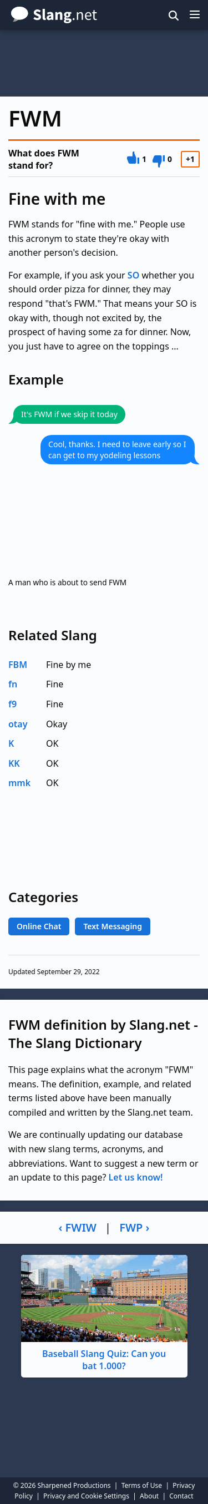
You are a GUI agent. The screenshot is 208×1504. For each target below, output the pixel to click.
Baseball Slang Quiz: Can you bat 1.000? (104, 1313)
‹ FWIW (78, 1227)
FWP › (134, 1227)
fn (12, 684)
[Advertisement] (104, 63)
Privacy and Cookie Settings (86, 1496)
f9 (12, 704)
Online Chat (39, 926)
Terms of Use (141, 1485)
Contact (181, 1496)
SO (133, 275)
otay (18, 724)
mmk (19, 783)
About (149, 1496)
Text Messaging (112, 926)
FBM (17, 665)
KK (14, 763)
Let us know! (136, 1177)
